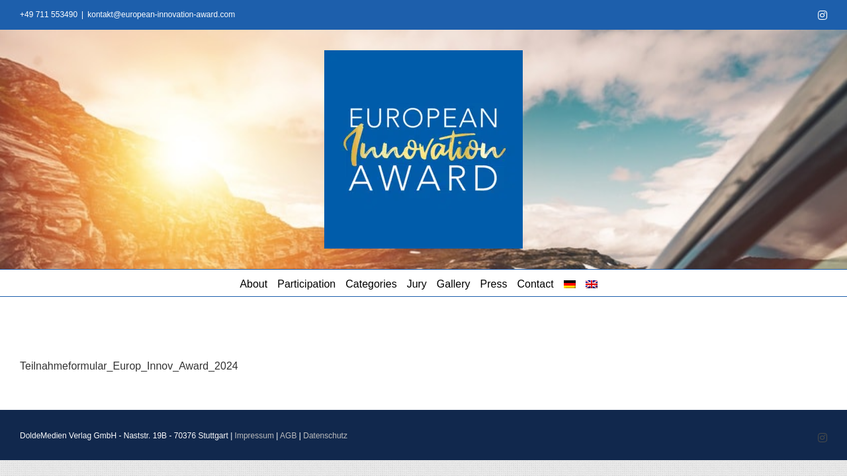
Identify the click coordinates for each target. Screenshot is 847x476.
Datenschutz (325, 435)
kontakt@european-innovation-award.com (161, 14)
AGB (288, 435)
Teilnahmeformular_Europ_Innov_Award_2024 (129, 366)
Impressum (254, 435)
